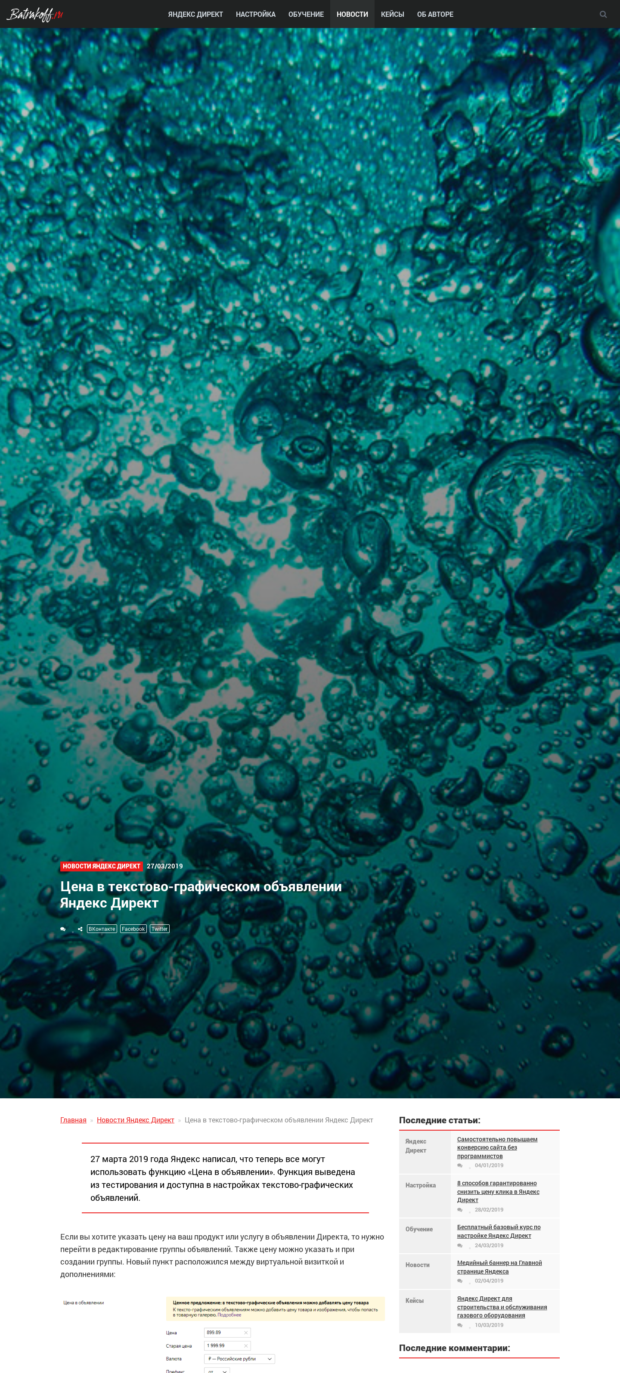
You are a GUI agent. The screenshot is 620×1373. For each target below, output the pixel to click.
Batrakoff (34, 16)
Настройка (256, 14)
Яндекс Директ (195, 14)
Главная (73, 1119)
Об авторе (435, 14)
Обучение (306, 14)
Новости (352, 14)
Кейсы (392, 14)
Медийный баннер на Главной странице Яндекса (499, 1266)
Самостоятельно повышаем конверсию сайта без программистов (497, 1147)
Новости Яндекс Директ (101, 866)
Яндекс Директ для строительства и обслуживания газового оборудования (502, 1306)
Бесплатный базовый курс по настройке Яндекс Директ (499, 1231)
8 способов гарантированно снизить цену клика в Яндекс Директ (498, 1191)
